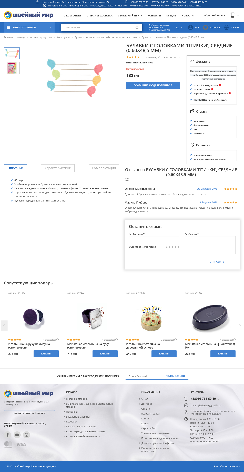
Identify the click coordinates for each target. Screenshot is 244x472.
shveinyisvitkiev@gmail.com (206, 405)
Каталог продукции (40, 37)
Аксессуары (63, 37)
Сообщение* (192, 234)
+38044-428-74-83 (198, 2)
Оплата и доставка (100, 15)
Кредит (171, 15)
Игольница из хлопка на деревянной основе (143, 345)
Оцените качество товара (142, 247)
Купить (46, 353)
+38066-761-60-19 (139, 2)
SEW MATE (148, 62)
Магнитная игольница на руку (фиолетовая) (88, 345)
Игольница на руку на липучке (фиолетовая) (29, 345)
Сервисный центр (130, 15)
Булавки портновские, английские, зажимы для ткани (105, 37)
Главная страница (14, 37)
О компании (72, 15)
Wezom (236, 466)
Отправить (217, 261)
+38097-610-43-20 (159, 2)
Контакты (154, 15)
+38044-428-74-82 (179, 2)
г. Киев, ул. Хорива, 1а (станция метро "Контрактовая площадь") (75, 2)
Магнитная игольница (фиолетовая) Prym (210, 345)
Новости (188, 15)
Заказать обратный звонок (29, 413)
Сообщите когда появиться (153, 85)
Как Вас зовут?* (137, 234)
